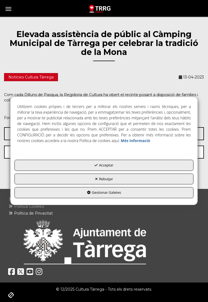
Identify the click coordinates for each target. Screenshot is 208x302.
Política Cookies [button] (26, 206)
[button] (104, 8)
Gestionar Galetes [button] (104, 192)
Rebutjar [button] (104, 178)
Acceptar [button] (104, 165)
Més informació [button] (135, 140)
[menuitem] (104, 206)
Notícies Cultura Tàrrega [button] (31, 77)
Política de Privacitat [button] (30, 213)
